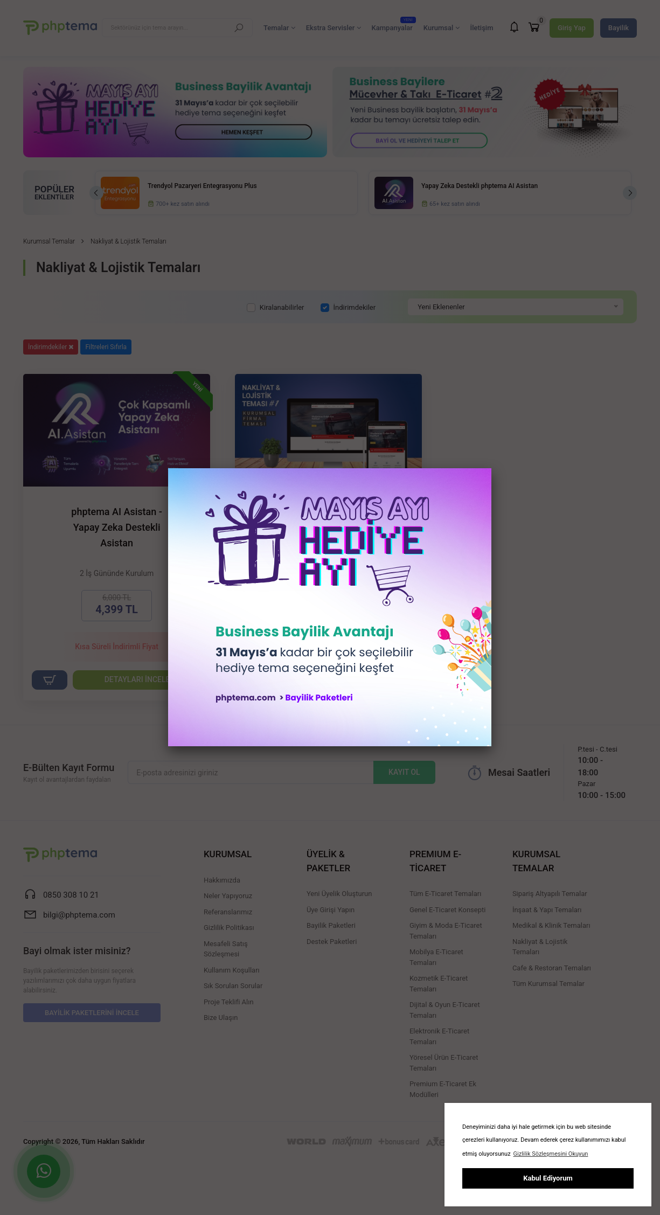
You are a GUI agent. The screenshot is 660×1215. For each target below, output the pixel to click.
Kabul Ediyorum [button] (548, 1178)
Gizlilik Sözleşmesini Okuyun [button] (550, 1153)
